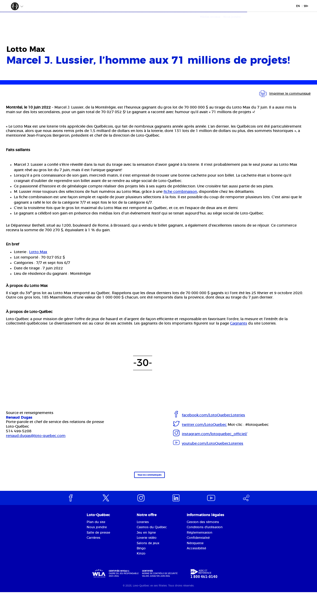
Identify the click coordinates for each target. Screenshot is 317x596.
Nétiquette (195, 547)
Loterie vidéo (147, 541)
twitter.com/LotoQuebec (204, 425)
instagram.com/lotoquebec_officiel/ (214, 434)
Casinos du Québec (152, 531)
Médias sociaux (280, 16)
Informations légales (205, 519)
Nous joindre (302, 16)
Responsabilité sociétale (148, 22)
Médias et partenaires (203, 22)
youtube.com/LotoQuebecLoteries (212, 443)
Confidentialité (198, 541)
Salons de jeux (148, 547)
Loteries (143, 525)
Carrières (93, 541)
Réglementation (199, 536)
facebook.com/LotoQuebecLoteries (213, 415)
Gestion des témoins (203, 525)
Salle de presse (98, 536)
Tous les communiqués (143, 477)
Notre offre (103, 22)
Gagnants (238, 323)
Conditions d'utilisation (205, 531)
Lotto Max (38, 252)
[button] (12, 5)
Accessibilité (196, 552)
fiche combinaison (180, 192)
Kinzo (141, 557)
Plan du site (96, 525)
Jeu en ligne (146, 536)
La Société (71, 22)
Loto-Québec (98, 519)
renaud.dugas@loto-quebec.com (36, 436)
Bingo (141, 552)
